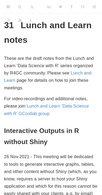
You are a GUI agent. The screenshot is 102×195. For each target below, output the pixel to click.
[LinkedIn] (49, 7)
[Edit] (8, 20)
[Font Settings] (32, 7)
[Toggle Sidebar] (8, 7)
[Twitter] (60, 7)
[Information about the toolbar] (30, 20)
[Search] (20, 7)
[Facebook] (71, 7)
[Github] (82, 7)
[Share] (94, 7)
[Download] (20, 20)
